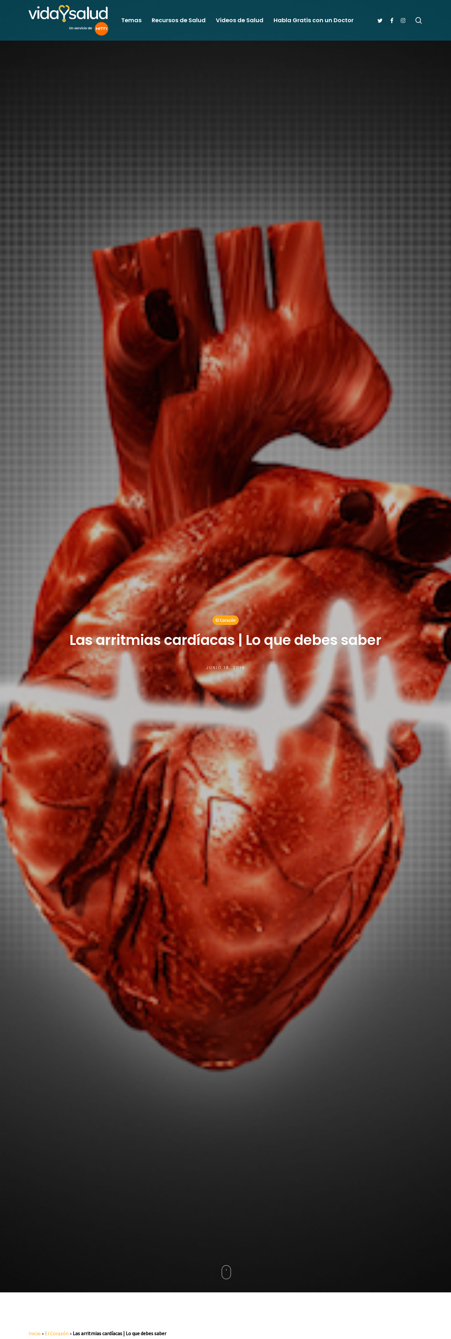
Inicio (35, 1333)
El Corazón (225, 620)
